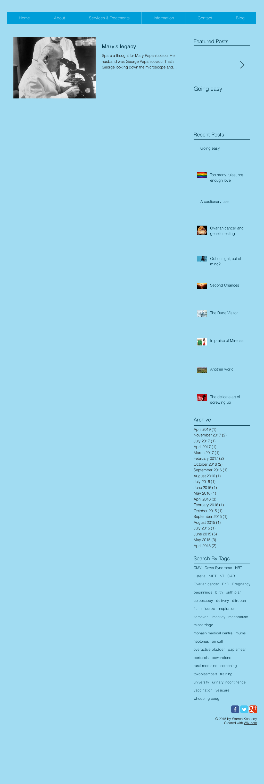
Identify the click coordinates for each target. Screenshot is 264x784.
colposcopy (203, 600)
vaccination (203, 690)
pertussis (201, 657)
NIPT (213, 576)
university (201, 682)
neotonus (201, 641)
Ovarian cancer (206, 584)
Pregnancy (241, 584)
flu (195, 608)
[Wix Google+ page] (253, 709)
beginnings (203, 592)
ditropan (239, 600)
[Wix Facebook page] (235, 709)
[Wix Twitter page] (244, 709)
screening (228, 665)
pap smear (237, 649)
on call (217, 641)
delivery (222, 600)
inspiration (226, 608)
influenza (208, 608)
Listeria (199, 576)
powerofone (221, 657)
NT (222, 576)
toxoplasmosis (205, 674)
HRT (238, 567)
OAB (231, 576)
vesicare (222, 690)
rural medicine (205, 665)
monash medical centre (213, 633)
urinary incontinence (229, 682)
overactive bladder (209, 649)
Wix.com (250, 723)
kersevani (201, 616)
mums (241, 633)
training (226, 674)
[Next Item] (242, 65)
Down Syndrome (218, 567)
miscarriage (203, 624)
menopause (238, 616)
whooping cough (207, 698)
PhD (225, 584)
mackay (218, 616)
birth (219, 592)
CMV (198, 567)
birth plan (234, 592)
